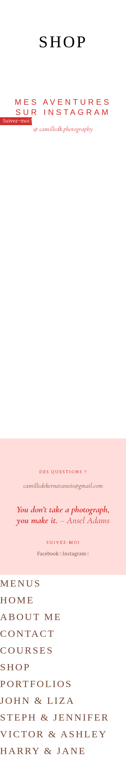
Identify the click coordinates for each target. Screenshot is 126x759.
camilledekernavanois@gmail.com (63, 486)
